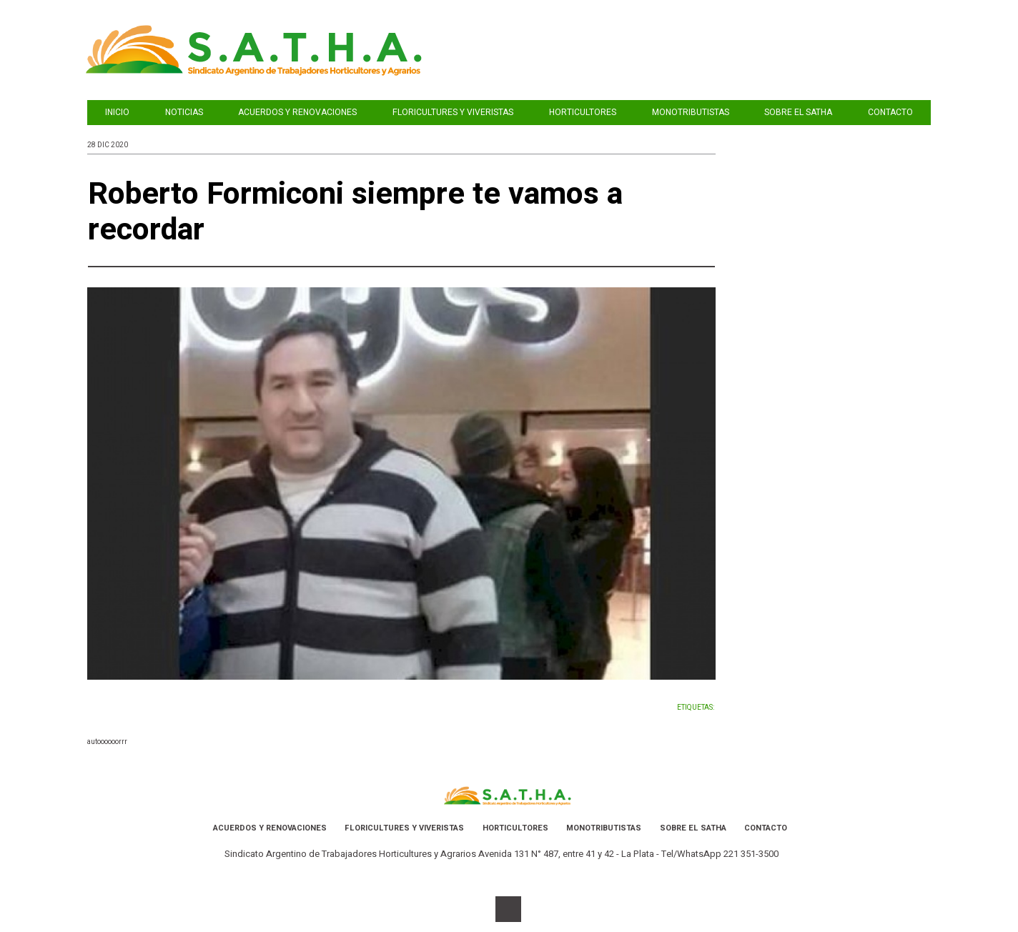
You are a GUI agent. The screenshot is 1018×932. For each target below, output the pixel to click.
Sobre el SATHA (798, 112)
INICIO (117, 112)
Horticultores (582, 112)
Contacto (890, 112)
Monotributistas (690, 112)
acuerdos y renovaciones (297, 112)
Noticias (184, 112)
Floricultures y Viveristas (452, 112)
